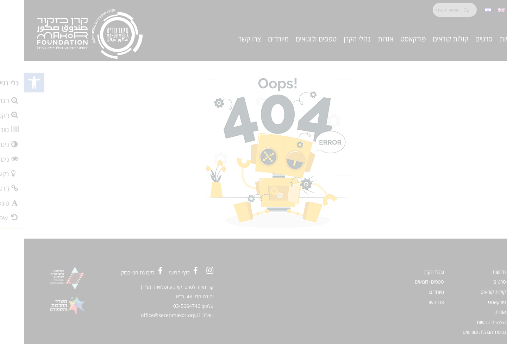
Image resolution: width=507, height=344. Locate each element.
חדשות (484, 39)
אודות (361, 39)
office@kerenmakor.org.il (146, 315)
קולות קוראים (426, 39)
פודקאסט (388, 39)
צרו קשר (225, 39)
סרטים (459, 39)
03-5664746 (162, 306)
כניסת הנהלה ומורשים (460, 332)
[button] (10, 82)
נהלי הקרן (332, 39)
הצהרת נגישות (467, 322)
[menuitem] (477, 10)
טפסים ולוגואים (291, 39)
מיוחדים (254, 39)
